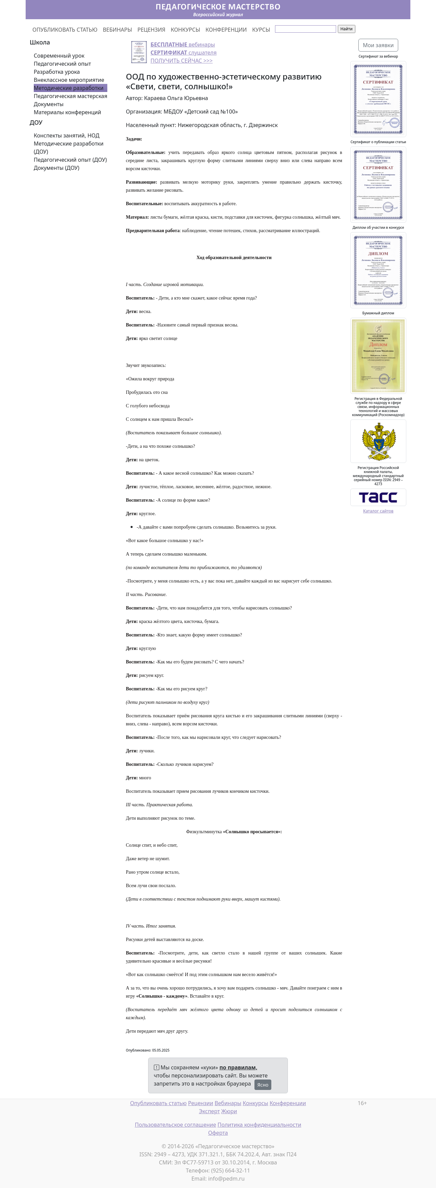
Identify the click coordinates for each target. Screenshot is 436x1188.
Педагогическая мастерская (70, 96)
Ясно (263, 1085)
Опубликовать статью (158, 1103)
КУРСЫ (261, 29)
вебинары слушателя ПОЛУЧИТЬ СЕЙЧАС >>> (184, 52)
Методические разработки (69, 88)
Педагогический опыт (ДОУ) (70, 159)
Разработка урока (57, 71)
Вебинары (228, 1103)
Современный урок (59, 55)
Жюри (229, 1111)
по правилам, (238, 1067)
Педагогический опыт (62, 63)
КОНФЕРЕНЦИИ (226, 29)
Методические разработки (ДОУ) (69, 147)
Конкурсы (255, 1103)
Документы (48, 104)
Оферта (218, 1132)
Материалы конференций (67, 112)
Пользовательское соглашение (175, 1124)
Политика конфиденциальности (259, 1124)
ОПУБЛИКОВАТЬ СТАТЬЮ (65, 29)
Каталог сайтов (378, 511)
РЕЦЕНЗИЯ (151, 29)
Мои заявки (378, 45)
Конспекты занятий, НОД (67, 135)
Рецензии (200, 1103)
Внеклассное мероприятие (69, 80)
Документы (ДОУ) (56, 167)
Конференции (288, 1103)
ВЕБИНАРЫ (117, 29)
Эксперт (209, 1111)
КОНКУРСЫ (185, 29)
